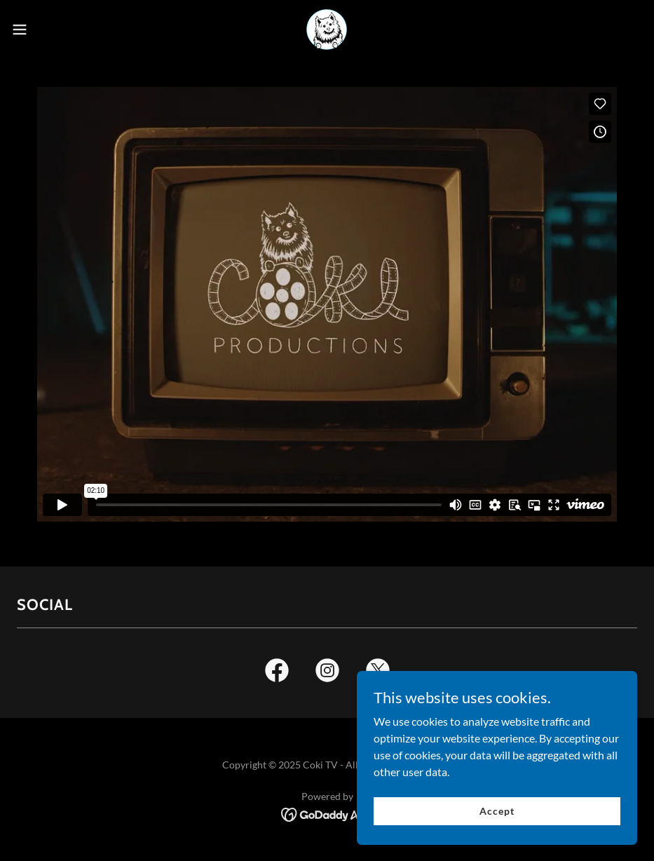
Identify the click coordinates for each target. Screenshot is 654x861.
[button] (54, 29)
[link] (326, 29)
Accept (496, 840)
